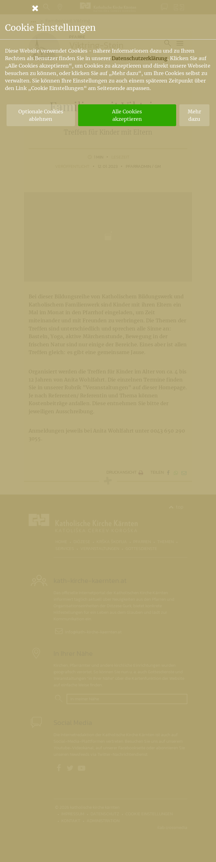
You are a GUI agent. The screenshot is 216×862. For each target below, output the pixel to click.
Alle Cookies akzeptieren (127, 115)
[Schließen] (108, 8)
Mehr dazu (194, 115)
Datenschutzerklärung (139, 58)
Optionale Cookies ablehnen (40, 115)
